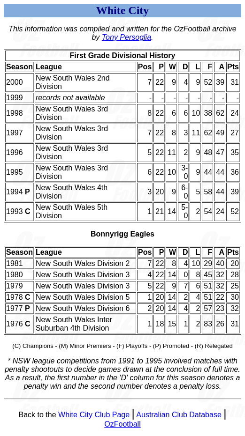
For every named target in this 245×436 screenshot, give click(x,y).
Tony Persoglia (126, 37)
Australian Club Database (178, 415)
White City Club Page (94, 415)
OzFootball (122, 424)
